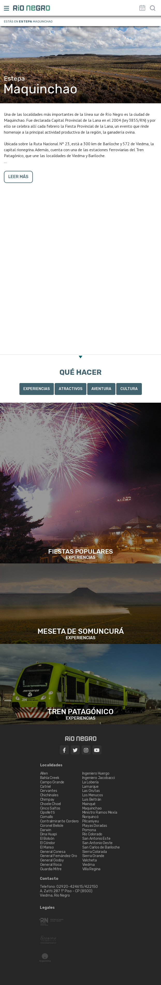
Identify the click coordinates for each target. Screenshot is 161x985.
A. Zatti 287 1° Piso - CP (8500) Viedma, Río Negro (66, 893)
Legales (47, 908)
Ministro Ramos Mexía (99, 812)
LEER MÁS (18, 176)
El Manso (47, 847)
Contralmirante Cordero (59, 821)
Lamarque (90, 786)
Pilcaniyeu (90, 821)
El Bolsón (47, 838)
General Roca (51, 864)
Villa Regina (91, 869)
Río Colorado (92, 834)
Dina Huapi (48, 834)
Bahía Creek (49, 778)
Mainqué (89, 804)
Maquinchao (92, 808)
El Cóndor (47, 843)
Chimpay (47, 799)
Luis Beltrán (91, 799)
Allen (44, 773)
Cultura (129, 389)
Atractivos (70, 389)
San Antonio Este (96, 838)
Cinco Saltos (50, 808)
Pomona (89, 830)
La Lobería (90, 782)
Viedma (88, 864)
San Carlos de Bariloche (101, 847)
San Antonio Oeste (97, 843)
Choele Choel (50, 804)
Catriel (45, 786)
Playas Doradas (94, 825)
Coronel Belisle (51, 825)
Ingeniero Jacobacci (98, 778)
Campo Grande (52, 782)
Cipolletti (47, 812)
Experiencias (36, 389)
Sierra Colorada (94, 852)
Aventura (101, 389)
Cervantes (48, 791)
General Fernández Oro (58, 856)
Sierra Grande (93, 856)
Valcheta (89, 860)
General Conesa (52, 852)
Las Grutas (91, 791)
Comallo (46, 817)
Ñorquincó (90, 817)
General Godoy (52, 860)
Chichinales (49, 795)
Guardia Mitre (51, 869)
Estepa (25, 21)
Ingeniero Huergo (95, 773)
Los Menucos (92, 795)
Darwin (45, 830)
